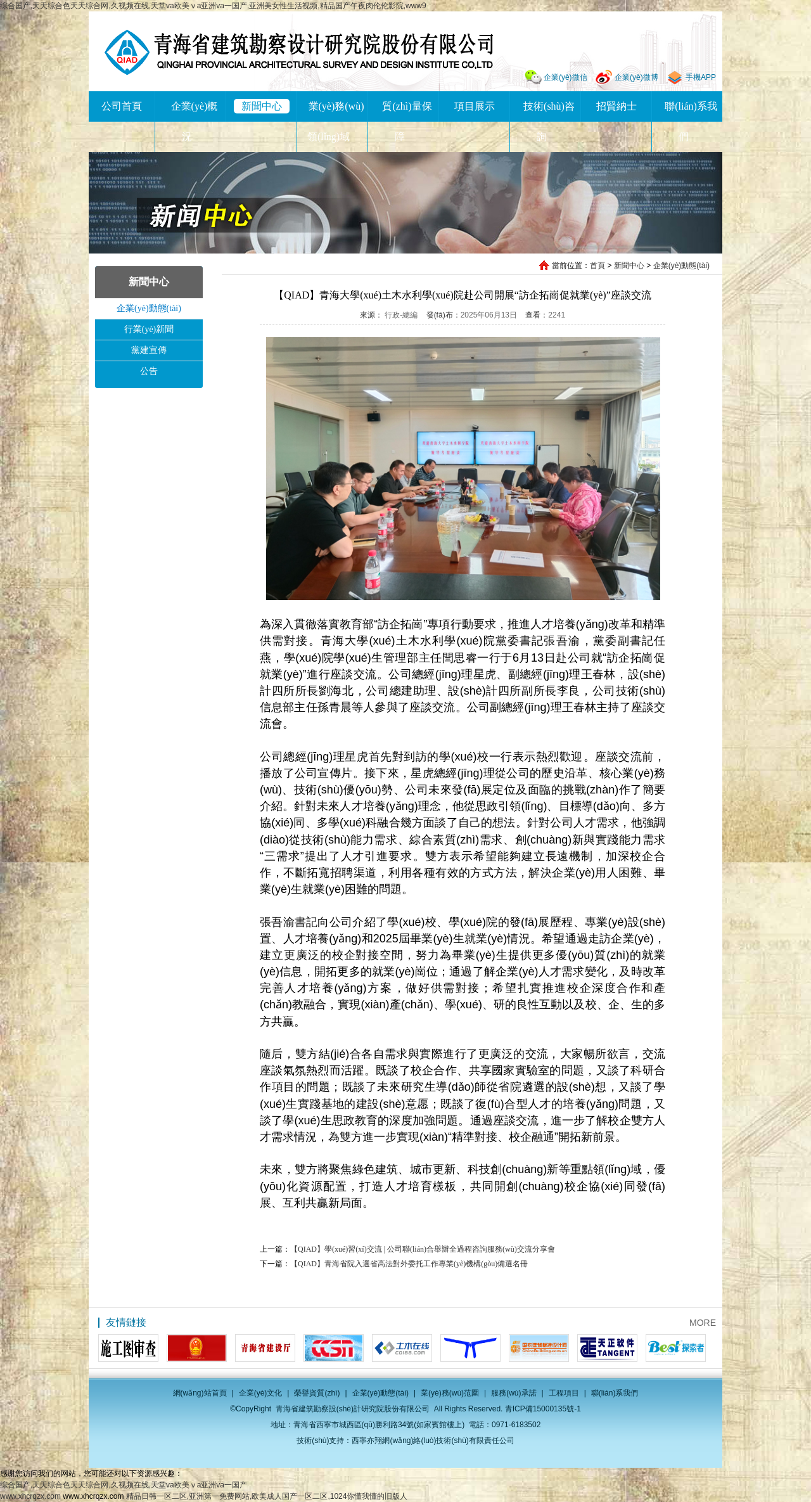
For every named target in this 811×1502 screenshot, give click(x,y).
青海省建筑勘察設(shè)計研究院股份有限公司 (299, 52)
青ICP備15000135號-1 (543, 1408)
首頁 (597, 265)
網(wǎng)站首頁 (200, 1393)
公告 (149, 371)
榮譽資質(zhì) (317, 1393)
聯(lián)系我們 (615, 1393)
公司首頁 (121, 106)
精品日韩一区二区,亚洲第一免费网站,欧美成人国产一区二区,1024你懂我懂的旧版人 (267, 1496)
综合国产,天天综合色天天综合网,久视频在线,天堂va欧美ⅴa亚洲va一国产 (123, 1484)
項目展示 (474, 106)
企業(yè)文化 (261, 1393)
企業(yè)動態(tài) (681, 265)
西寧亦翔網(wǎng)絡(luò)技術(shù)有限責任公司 (433, 1440)
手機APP (701, 77)
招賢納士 (616, 106)
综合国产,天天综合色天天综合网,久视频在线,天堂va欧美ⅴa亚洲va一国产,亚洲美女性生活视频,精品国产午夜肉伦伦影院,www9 (213, 5)
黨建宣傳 (149, 350)
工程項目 (564, 1393)
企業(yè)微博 (636, 77)
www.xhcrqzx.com (30, 1496)
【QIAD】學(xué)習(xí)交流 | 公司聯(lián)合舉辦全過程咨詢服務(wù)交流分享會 (422, 1249)
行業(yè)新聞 (149, 329)
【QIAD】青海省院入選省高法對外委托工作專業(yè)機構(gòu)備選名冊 (409, 1263)
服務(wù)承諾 (513, 1393)
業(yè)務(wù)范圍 (450, 1393)
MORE (702, 1323)
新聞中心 (261, 106)
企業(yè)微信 (565, 77)
